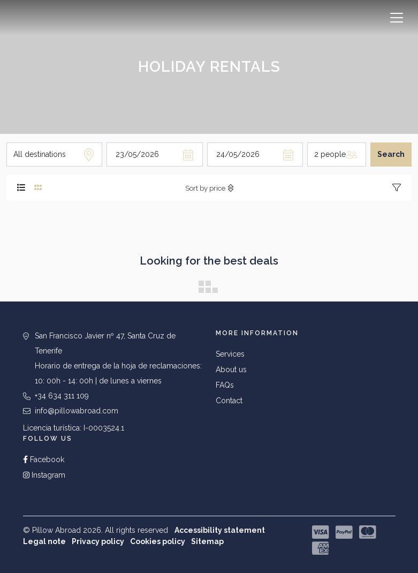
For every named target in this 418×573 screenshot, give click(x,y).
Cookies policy (157, 541)
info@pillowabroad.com (76, 410)
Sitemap (207, 541)
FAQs (225, 385)
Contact (229, 400)
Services (230, 354)
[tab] (21, 188)
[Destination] (54, 154)
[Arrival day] (154, 154)
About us (231, 369)
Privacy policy (98, 541)
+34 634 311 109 (62, 395)
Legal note (44, 541)
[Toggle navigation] (397, 17)
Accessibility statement (219, 530)
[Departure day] (255, 154)
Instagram (44, 475)
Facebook (43, 459)
